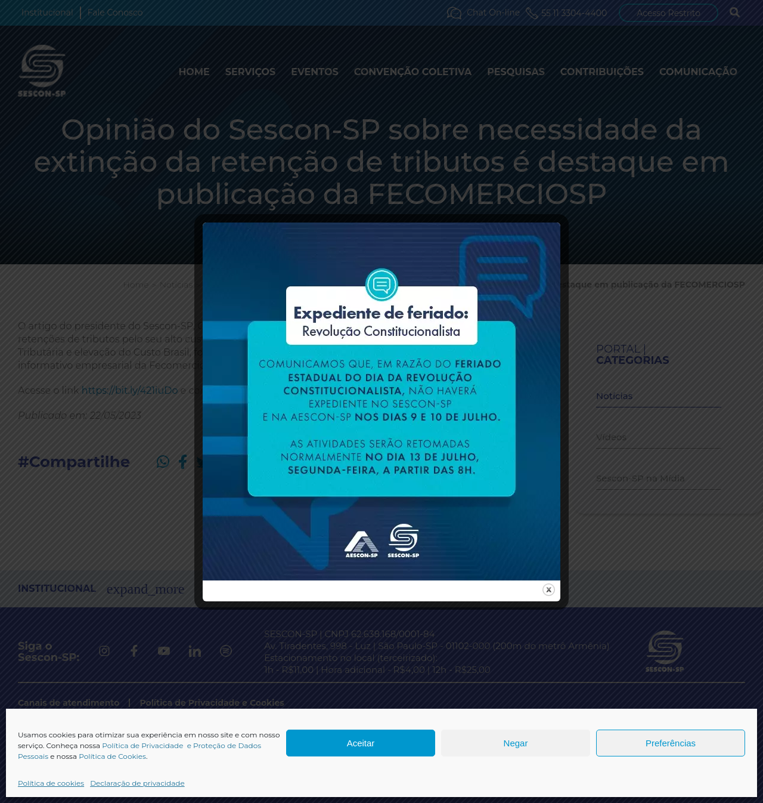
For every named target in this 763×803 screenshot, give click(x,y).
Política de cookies (51, 783)
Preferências (671, 743)
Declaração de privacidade (137, 783)
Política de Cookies (112, 756)
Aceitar (361, 743)
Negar (516, 743)
